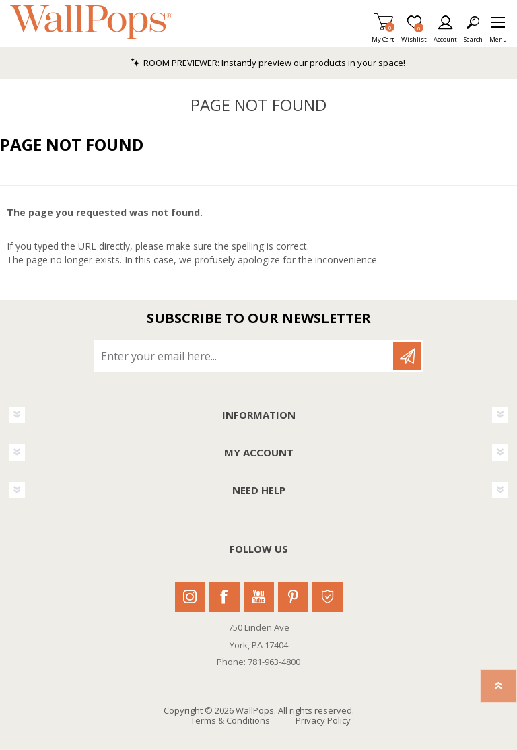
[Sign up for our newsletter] (244, 356)
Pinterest (293, 597)
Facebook (224, 597)
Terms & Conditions (230, 720)
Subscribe (407, 356)
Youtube (259, 597)
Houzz (327, 597)
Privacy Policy (323, 720)
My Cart (383, 35)
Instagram (190, 597)
